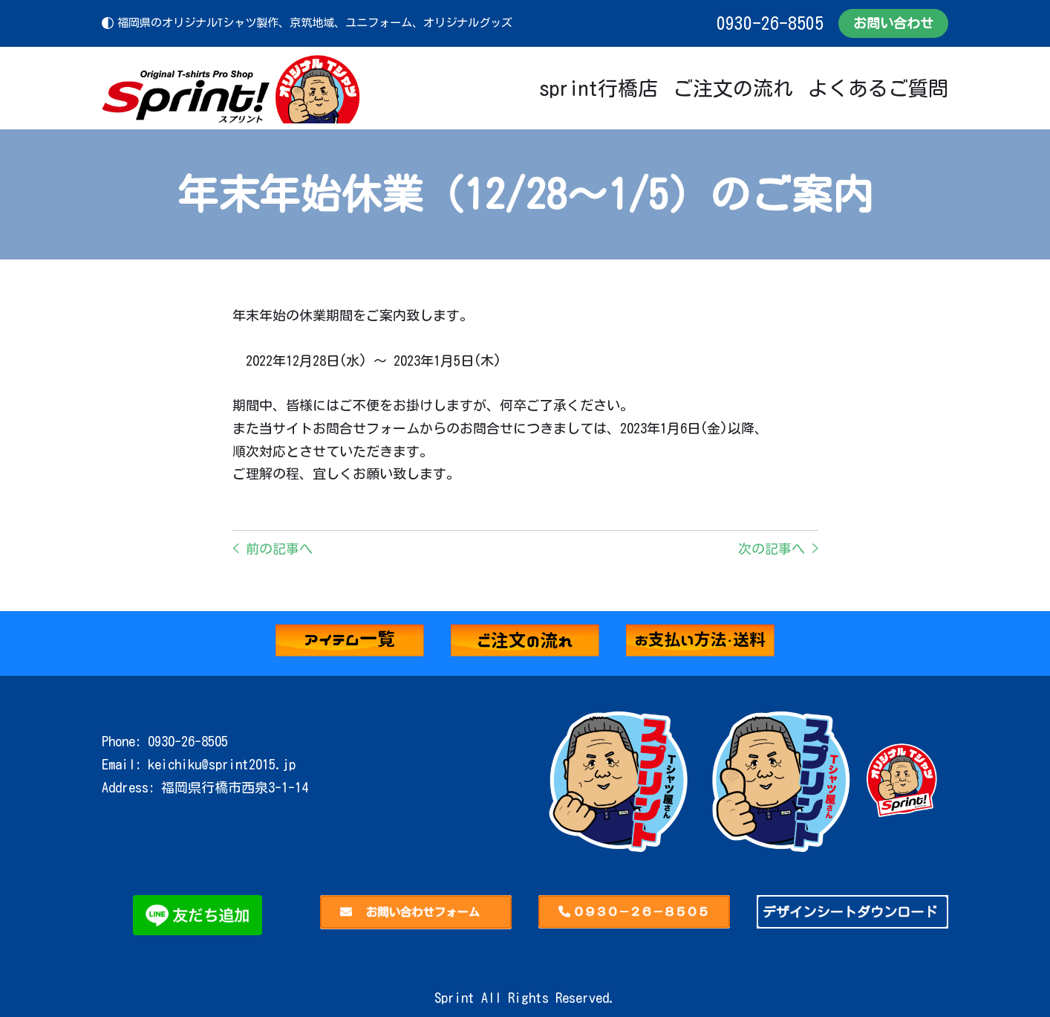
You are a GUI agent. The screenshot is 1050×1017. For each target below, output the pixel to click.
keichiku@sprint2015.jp (222, 764)
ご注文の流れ (733, 88)
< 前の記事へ (272, 548)
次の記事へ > (778, 548)
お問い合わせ (893, 23)
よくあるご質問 (878, 88)
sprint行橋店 (598, 88)
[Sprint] (232, 88)
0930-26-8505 (770, 23)
